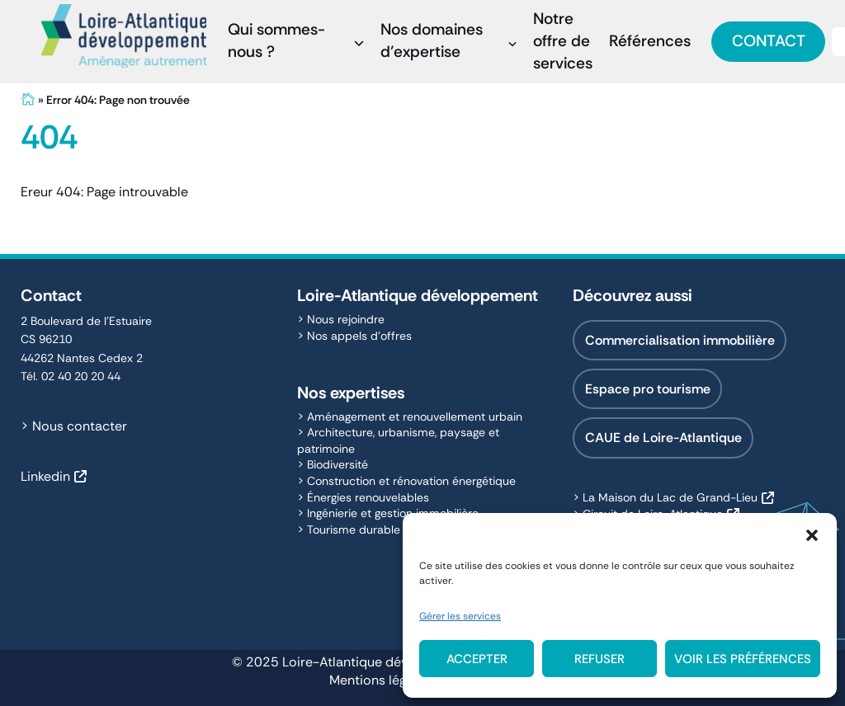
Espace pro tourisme (647, 389)
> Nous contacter (74, 426)
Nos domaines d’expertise (431, 40)
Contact (768, 41)
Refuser (599, 659)
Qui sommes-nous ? (276, 40)
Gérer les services (460, 616)
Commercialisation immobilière (680, 340)
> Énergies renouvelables (363, 497)
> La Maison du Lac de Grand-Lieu (665, 497)
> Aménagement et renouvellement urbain (409, 416)
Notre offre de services (562, 40)
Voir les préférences (742, 659)
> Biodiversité (332, 464)
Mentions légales (380, 680)
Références (650, 41)
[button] (812, 533)
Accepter (476, 659)
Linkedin (45, 476)
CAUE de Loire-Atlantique (663, 437)
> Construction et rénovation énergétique (406, 480)
